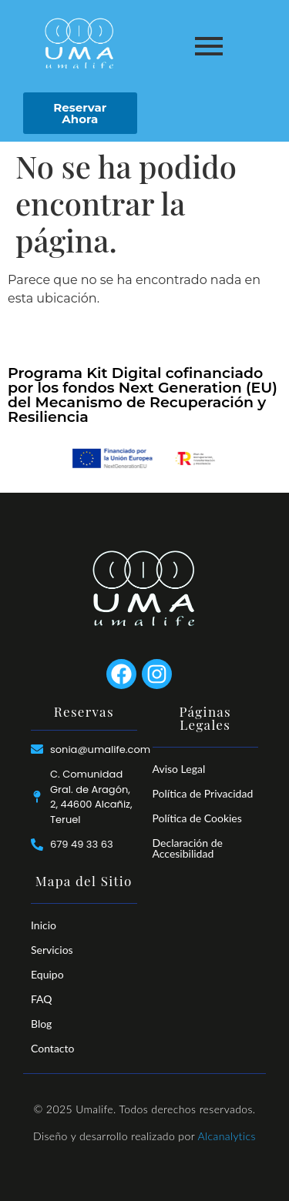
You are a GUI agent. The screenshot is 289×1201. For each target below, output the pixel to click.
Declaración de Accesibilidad (188, 848)
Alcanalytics (226, 1135)
